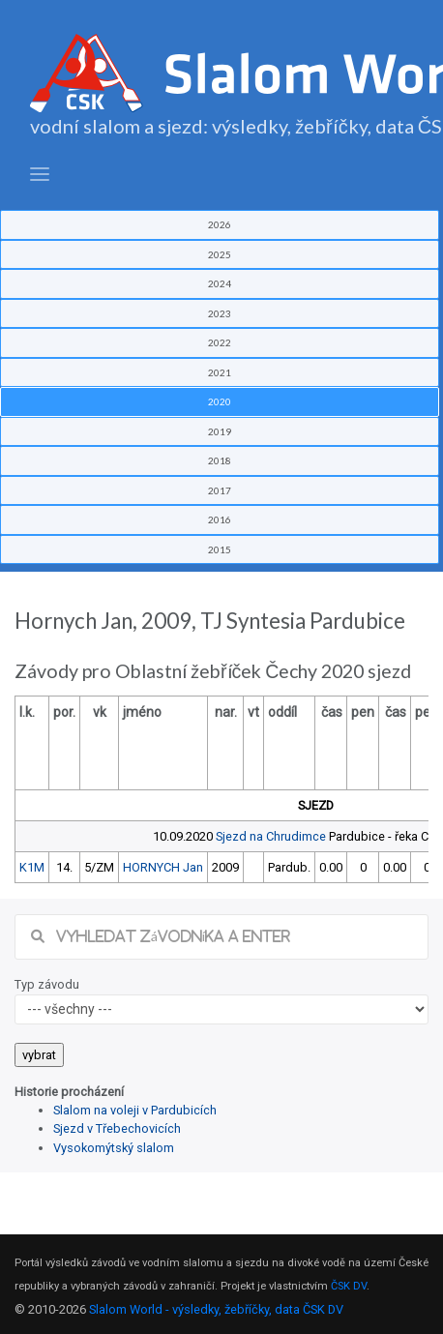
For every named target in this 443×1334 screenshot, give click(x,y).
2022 (219, 342)
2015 (219, 549)
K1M (31, 867)
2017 (219, 490)
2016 (219, 519)
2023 (219, 313)
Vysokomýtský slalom (113, 1148)
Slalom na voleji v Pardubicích (135, 1110)
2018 (219, 460)
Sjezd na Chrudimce (271, 836)
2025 (219, 254)
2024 (219, 283)
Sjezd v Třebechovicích (117, 1128)
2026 (219, 224)
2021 (219, 372)
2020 (219, 401)
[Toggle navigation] (39, 174)
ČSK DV (349, 1286)
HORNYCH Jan (163, 867)
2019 (219, 431)
